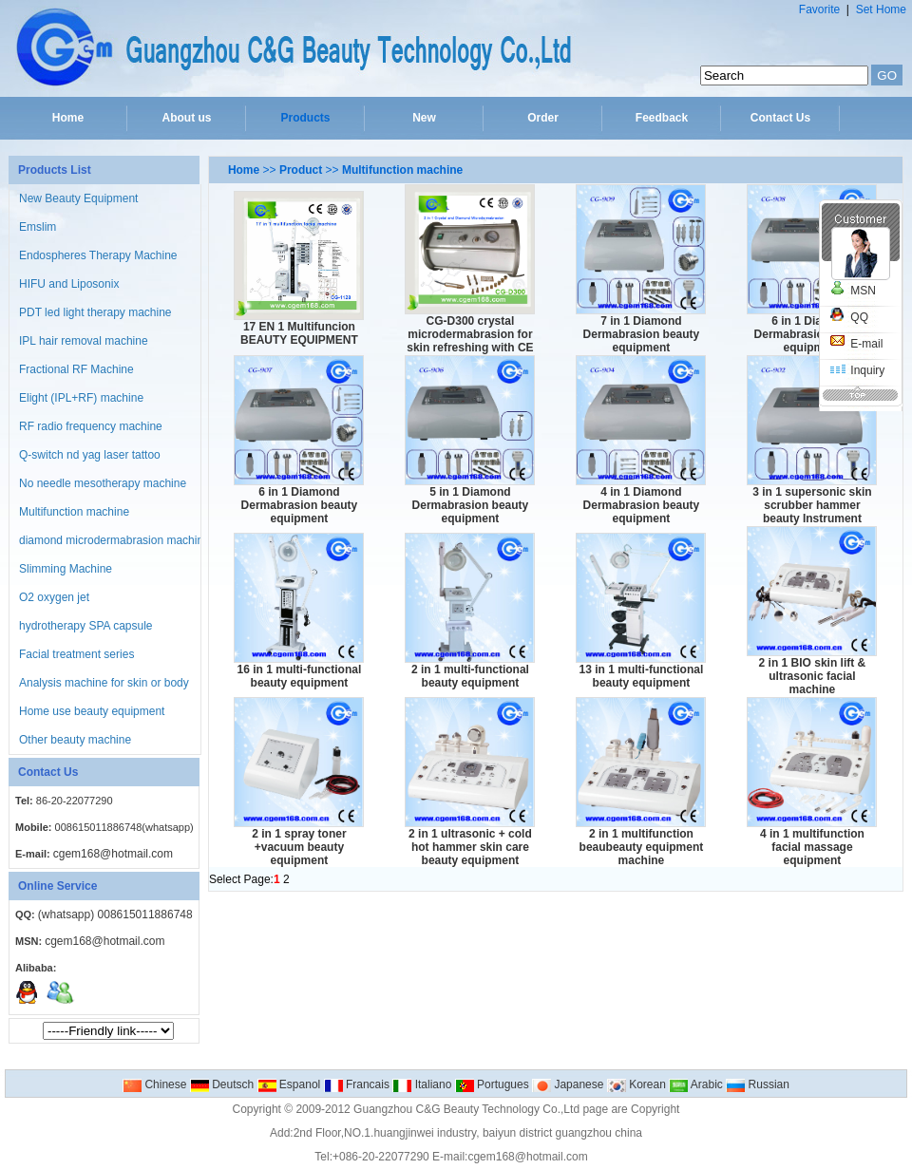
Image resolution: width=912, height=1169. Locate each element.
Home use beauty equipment (91, 711)
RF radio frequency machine (90, 426)
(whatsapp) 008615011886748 (115, 914)
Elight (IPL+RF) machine (81, 398)
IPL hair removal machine (83, 341)
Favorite (819, 9)
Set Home (881, 9)
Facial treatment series (76, 654)
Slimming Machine (65, 568)
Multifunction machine (74, 512)
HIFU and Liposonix (69, 284)
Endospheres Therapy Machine (98, 255)
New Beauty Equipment (78, 198)
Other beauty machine (75, 739)
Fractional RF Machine (76, 369)
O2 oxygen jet (54, 597)
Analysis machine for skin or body (104, 682)
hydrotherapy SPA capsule (86, 625)
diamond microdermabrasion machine (114, 540)
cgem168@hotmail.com (113, 853)
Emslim (37, 227)
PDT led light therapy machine (95, 312)
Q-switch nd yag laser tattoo (90, 455)
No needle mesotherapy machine (102, 483)
